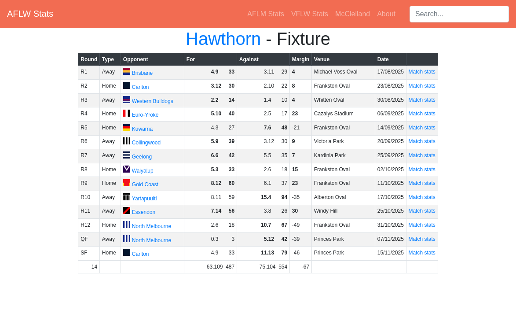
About (386, 14)
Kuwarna (142, 129)
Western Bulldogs (152, 101)
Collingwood (146, 143)
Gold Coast (145, 184)
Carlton (140, 87)
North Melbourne (151, 226)
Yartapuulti (144, 198)
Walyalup (143, 171)
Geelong (142, 157)
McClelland (352, 14)
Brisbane (142, 73)
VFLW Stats (309, 14)
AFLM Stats (265, 14)
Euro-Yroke (145, 115)
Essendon (143, 212)
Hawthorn (223, 38)
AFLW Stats (30, 13)
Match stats (421, 72)
